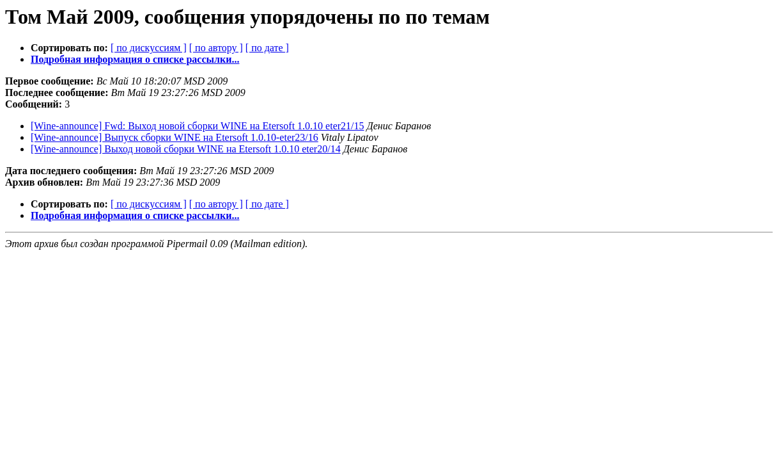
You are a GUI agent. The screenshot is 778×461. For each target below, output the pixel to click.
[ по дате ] (267, 47)
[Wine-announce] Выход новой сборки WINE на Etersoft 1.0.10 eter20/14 (186, 148)
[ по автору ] (216, 47)
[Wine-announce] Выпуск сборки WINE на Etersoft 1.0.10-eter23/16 (174, 137)
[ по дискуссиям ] (149, 47)
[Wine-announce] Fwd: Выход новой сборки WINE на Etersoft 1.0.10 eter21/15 (197, 125)
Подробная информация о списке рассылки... (135, 59)
